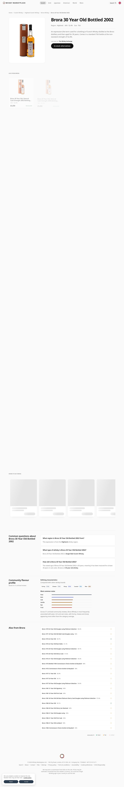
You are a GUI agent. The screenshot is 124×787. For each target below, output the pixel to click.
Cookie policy (27, 778)
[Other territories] (120, 3)
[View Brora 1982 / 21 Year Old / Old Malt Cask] (21, 353)
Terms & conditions (64, 765)
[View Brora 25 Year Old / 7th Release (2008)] (75, 451)
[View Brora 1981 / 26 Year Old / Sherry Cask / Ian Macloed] (48, 288)
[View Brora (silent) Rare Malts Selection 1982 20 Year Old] (21, 418)
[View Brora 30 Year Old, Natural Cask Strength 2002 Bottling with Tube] (21, 92)
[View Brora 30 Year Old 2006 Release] (75, 125)
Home (10, 13)
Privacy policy (52, 765)
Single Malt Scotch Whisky (75, 554)
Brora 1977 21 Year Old (49, 673)
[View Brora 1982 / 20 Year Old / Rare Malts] (48, 451)
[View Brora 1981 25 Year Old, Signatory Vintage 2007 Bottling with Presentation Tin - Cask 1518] (102, 320)
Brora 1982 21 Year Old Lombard (52, 723)
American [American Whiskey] (66, 3)
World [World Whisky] (75, 3)
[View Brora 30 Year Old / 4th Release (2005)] (75, 157)
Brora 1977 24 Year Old (49, 678)
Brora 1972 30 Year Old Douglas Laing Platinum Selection (59, 649)
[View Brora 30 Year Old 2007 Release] (102, 92)
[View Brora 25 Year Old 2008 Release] (102, 418)
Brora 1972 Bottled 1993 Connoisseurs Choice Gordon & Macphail (62, 664)
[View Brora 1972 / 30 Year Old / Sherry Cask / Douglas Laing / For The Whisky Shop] (21, 222)
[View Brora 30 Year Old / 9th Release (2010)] (21, 125)
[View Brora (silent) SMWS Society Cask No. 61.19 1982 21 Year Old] (48, 418)
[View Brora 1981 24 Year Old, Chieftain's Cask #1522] (75, 288)
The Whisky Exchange (65, 41)
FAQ (38, 765)
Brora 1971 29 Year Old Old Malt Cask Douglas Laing (58, 634)
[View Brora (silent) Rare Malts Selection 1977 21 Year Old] (102, 353)
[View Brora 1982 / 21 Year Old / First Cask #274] (21, 320)
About (27, 765)
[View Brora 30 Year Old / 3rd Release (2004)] (21, 190)
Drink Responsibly (99, 765)
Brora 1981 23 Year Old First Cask (52, 693)
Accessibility (75, 765)
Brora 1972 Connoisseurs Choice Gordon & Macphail (58, 668)
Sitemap (43, 765)
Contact (32, 765)
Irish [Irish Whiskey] (49, 3)
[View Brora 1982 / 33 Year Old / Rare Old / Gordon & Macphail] (102, 385)
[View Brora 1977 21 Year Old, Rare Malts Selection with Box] (48, 385)
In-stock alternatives (62, 46)
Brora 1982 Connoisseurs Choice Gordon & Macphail (58, 728)
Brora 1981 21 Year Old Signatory (52, 688)
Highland (64, 542)
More (81, 3)
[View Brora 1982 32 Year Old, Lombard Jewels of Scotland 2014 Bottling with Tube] (75, 320)
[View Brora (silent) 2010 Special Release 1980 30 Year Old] (75, 222)
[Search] (113, 2)
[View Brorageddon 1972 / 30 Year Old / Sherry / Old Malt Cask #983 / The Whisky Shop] (102, 222)
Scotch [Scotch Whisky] (43, 3)
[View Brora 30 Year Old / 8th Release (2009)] (48, 125)
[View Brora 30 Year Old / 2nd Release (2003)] (102, 157)
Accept (26, 781)
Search (21, 765)
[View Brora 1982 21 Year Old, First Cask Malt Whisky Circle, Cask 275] (75, 255)
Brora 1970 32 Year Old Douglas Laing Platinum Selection (59, 629)
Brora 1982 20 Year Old (49, 703)
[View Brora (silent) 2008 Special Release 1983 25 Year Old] (75, 385)
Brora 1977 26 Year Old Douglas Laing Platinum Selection (59, 683)
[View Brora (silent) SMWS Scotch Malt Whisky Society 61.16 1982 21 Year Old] (75, 418)
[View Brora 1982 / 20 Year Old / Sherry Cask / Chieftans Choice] (102, 255)
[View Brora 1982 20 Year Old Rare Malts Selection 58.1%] (21, 451)
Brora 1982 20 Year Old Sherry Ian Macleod (55, 708)
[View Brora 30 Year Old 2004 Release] (102, 125)
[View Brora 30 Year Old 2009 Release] (75, 92)
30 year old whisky (71, 568)
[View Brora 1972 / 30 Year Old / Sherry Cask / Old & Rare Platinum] (102, 190)
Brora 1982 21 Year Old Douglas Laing (53, 713)
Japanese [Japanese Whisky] (57, 3)
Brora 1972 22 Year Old (49, 639)
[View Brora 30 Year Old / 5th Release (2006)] (21, 157)
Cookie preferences (86, 765)
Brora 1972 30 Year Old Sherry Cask (53, 654)
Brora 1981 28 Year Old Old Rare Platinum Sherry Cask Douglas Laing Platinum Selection (69, 698)
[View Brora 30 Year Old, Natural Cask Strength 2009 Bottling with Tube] (48, 92)
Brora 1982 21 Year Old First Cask (52, 718)
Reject (11, 781)
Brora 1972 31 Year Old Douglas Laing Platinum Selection (59, 659)
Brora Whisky (45, 13)
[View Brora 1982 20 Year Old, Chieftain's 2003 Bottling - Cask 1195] (21, 255)
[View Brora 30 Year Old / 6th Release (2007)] (48, 157)
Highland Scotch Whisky (32, 13)
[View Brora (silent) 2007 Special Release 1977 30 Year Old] (48, 222)
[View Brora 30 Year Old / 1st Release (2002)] (48, 190)
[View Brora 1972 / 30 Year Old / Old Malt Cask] (75, 190)
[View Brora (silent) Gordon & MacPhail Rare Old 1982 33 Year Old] (75, 353)
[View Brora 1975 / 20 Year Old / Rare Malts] (102, 451)
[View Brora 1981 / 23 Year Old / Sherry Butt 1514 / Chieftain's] (21, 288)
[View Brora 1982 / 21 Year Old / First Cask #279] (48, 320)
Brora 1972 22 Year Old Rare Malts (52, 644)
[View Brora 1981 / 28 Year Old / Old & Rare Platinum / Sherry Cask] (21, 385)
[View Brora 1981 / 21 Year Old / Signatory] (102, 288)
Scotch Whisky (18, 13)
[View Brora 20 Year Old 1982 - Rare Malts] (48, 353)
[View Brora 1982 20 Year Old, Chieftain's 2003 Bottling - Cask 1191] (48, 255)
